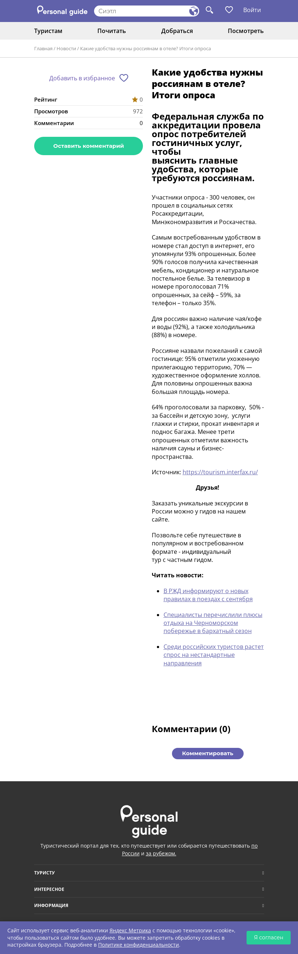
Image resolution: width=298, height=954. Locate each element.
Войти (252, 10)
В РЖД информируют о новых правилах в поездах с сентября (208, 595)
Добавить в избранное (82, 78)
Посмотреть (246, 31)
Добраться (177, 31)
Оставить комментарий (88, 145)
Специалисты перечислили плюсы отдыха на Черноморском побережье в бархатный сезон (213, 623)
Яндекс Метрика (130, 930)
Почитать (111, 31)
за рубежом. (161, 853)
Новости (66, 48)
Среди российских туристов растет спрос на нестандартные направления (214, 655)
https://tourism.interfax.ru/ (220, 472)
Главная (43, 48)
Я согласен (268, 937)
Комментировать (207, 753)
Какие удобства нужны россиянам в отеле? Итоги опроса (145, 48)
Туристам (48, 31)
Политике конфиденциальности (138, 944)
